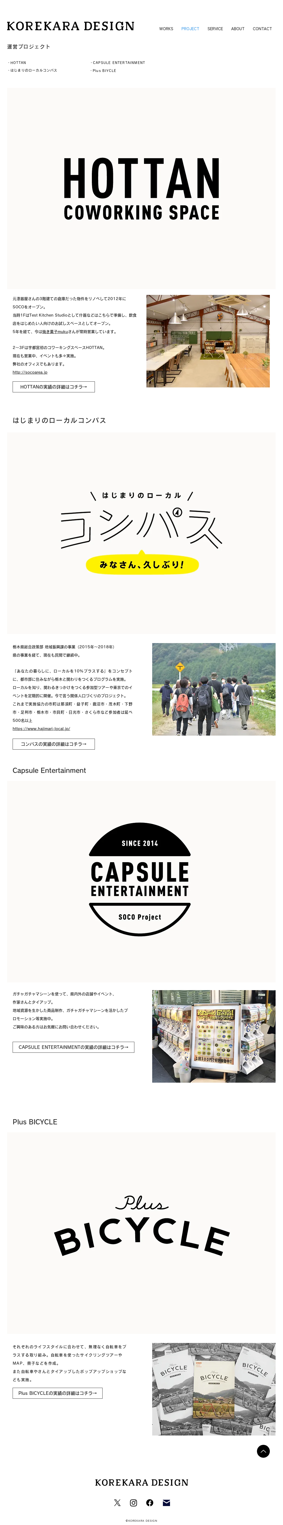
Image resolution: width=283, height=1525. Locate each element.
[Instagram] (133, 1502)
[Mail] (166, 1502)
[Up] (263, 1451)
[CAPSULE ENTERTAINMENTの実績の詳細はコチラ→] (73, 1047)
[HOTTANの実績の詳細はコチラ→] (54, 386)
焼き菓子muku (55, 332)
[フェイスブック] (149, 1502)
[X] (117, 1502)
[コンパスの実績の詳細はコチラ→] (54, 744)
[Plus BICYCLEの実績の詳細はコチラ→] (58, 1393)
